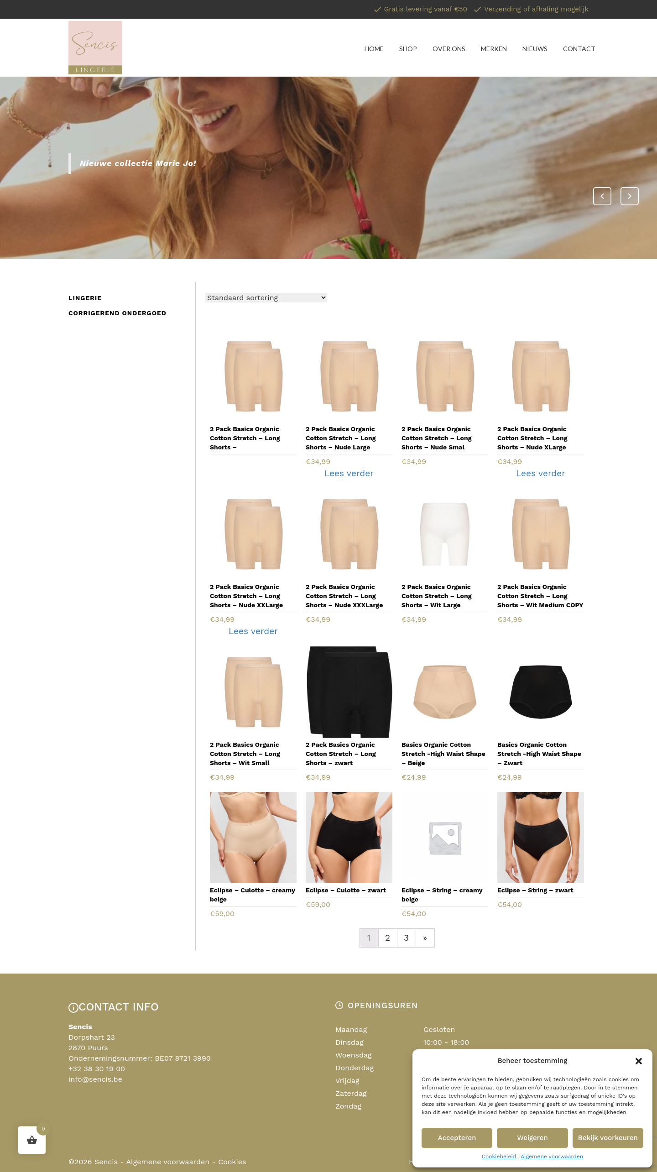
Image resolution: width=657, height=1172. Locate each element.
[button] (638, 1061)
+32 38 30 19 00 (96, 1068)
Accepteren (457, 1138)
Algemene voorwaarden (552, 1156)
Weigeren (532, 1138)
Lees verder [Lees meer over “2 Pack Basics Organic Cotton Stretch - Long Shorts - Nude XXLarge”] (253, 631)
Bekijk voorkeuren (608, 1138)
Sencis (106, 1161)
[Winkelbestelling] (266, 297)
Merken (494, 48)
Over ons (449, 48)
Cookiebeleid (499, 1156)
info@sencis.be (95, 1079)
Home (374, 48)
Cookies (232, 1161)
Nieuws (535, 48)
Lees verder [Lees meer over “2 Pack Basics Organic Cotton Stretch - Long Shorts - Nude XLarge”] (540, 473)
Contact (579, 48)
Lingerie (85, 298)
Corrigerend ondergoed (117, 313)
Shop (408, 48)
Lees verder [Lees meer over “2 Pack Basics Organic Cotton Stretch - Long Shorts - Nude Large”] (349, 473)
